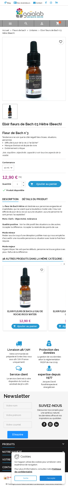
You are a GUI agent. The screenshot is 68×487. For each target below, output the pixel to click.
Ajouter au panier (44, 184)
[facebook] (44, 424)
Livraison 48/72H (18, 349)
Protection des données (49, 351)
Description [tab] (10, 199)
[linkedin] (56, 424)
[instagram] (50, 424)
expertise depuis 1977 (49, 376)
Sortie (25, 478)
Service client (19, 374)
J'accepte (51, 478)
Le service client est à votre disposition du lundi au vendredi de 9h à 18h (19, 381)
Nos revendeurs (22, 3)
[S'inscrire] (17, 434)
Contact (37, 3)
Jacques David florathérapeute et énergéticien (49, 384)
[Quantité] (17, 184)
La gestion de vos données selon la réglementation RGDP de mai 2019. (49, 359)
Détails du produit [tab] (35, 199)
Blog (8, 3)
